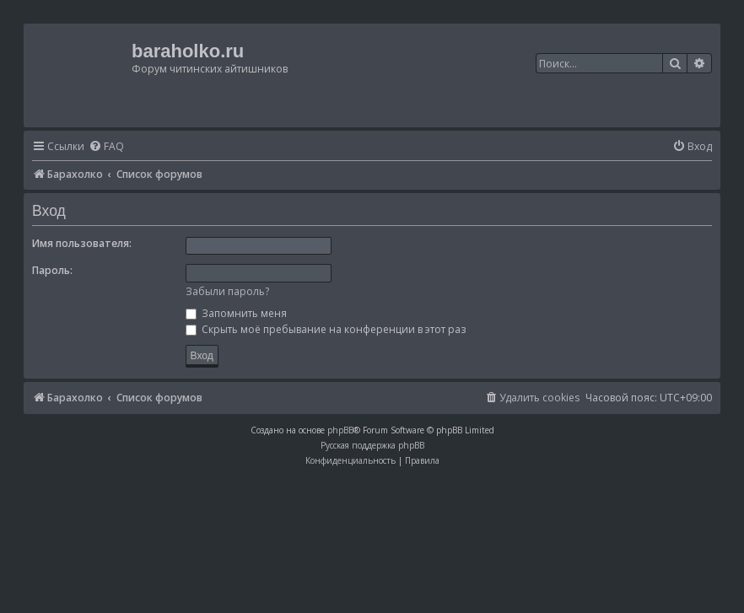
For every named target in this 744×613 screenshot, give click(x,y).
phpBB (340, 430)
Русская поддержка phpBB (372, 445)
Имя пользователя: (82, 243)
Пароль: (52, 270)
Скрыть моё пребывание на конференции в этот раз (326, 329)
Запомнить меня (236, 313)
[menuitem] (106, 147)
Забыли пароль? (227, 291)
